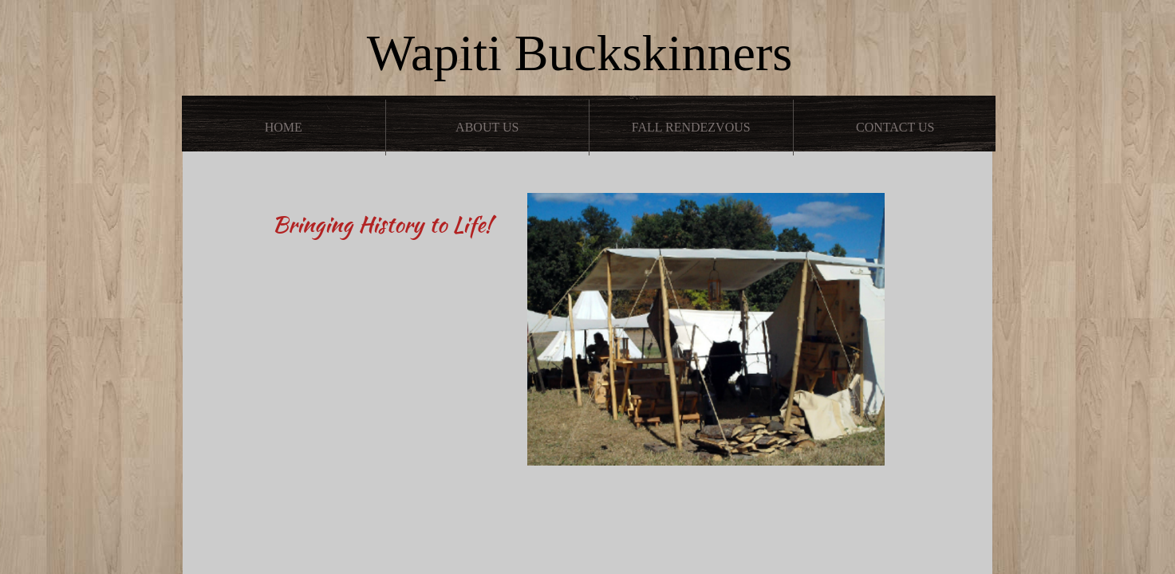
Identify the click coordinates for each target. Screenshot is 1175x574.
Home (283, 127)
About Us (486, 127)
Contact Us (895, 127)
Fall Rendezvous (691, 127)
